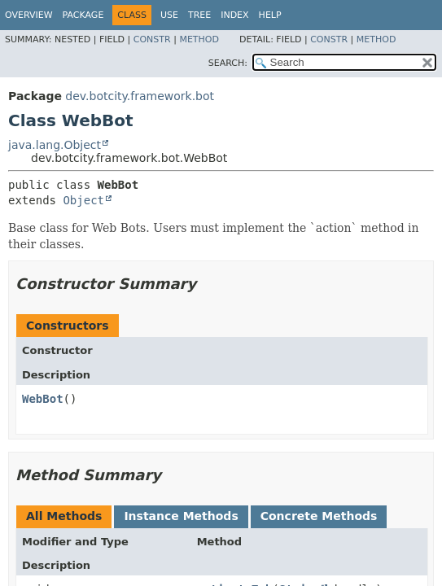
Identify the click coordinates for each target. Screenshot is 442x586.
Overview (29, 15)
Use (169, 15)
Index (234, 15)
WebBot (42, 398)
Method (199, 39)
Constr (152, 39)
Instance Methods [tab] (181, 516)
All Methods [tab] (64, 516)
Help (270, 15)
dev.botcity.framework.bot (139, 96)
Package (83, 15)
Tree (199, 15)
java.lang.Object (54, 144)
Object (83, 200)
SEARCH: (227, 63)
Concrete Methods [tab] (319, 516)
